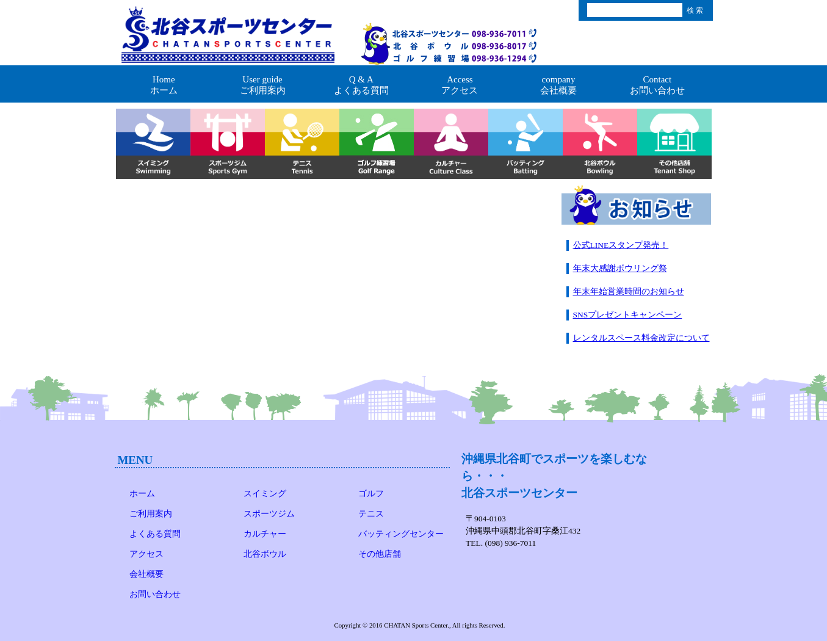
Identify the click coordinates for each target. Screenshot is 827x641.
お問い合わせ (155, 594)
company (558, 85)
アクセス (146, 554)
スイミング (265, 493)
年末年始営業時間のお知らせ (628, 291)
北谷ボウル (265, 554)
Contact (657, 85)
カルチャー (265, 533)
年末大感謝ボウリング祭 (620, 268)
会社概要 (146, 574)
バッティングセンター (401, 533)
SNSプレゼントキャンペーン (627, 314)
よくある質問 (155, 533)
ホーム (142, 493)
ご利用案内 (150, 513)
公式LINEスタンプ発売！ (621, 245)
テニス (371, 513)
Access (460, 85)
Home (164, 85)
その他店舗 (379, 554)
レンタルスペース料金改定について (641, 337)
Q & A (361, 85)
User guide (262, 85)
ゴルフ (371, 493)
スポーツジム (269, 513)
